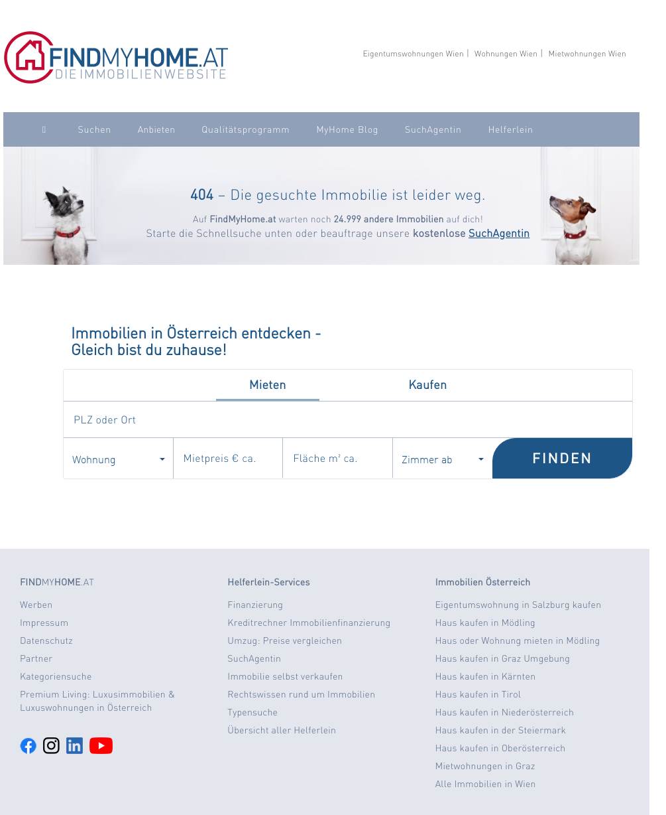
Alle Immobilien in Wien (485, 784)
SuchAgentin (433, 129)
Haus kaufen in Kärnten (485, 676)
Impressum (44, 623)
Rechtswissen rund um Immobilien (301, 694)
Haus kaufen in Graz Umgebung (502, 658)
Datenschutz (46, 640)
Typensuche (252, 712)
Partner (36, 658)
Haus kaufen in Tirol (478, 694)
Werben (36, 605)
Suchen (94, 129)
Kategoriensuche (56, 676)
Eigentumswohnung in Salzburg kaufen (518, 605)
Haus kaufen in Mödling (485, 623)
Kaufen (427, 384)
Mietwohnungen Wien (587, 53)
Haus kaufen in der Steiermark (500, 730)
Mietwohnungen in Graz (485, 766)
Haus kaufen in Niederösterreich (504, 712)
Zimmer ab (443, 459)
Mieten (267, 384)
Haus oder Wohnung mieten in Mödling (517, 640)
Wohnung (118, 459)
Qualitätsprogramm (245, 129)
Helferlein (510, 129)
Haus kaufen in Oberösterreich (500, 748)
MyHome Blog (347, 129)
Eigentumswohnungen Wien (412, 53)
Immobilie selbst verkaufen (285, 676)
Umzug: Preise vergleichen (284, 640)
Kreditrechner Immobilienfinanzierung (308, 623)
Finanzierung (255, 605)
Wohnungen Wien (505, 53)
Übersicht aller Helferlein (281, 730)
